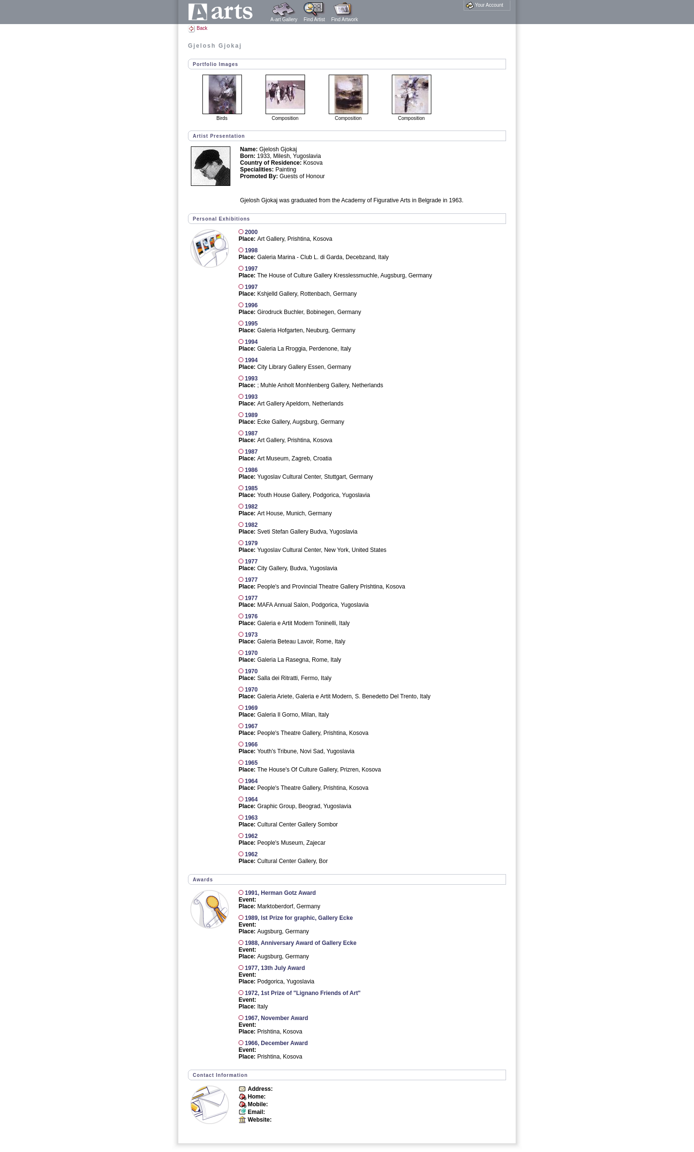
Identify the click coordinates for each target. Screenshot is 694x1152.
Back (197, 28)
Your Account (484, 5)
